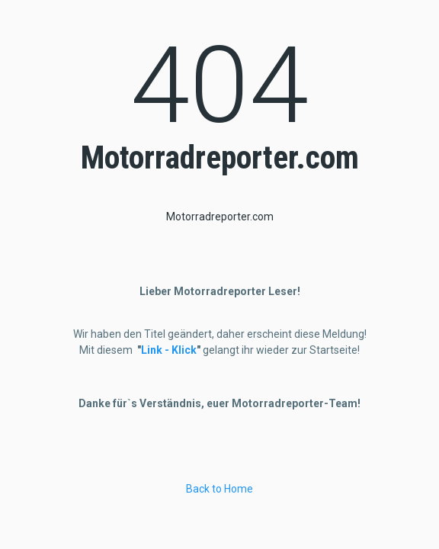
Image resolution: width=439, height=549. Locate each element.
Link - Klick (169, 350)
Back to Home (219, 489)
